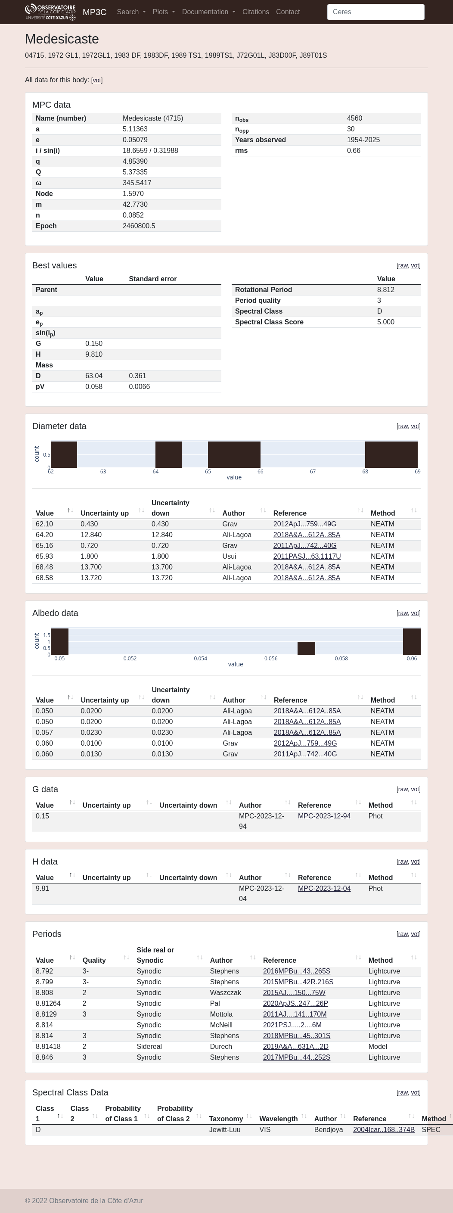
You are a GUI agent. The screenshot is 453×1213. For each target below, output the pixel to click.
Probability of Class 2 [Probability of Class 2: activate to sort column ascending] (175, 1114)
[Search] (376, 12)
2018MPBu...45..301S (297, 1035)
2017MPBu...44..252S (297, 1057)
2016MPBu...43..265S (297, 971)
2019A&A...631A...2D (296, 1046)
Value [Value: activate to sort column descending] (45, 513)
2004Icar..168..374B (384, 1129)
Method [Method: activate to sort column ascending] (383, 513)
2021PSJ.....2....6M (292, 1025)
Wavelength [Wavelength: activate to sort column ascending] (279, 1119)
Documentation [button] (206, 12)
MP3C (95, 12)
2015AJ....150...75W (294, 992)
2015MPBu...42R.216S (298, 982)
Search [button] (129, 12)
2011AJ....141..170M (295, 1014)
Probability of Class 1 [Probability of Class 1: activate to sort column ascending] (123, 1114)
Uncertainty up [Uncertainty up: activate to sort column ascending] (105, 513)
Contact (288, 12)
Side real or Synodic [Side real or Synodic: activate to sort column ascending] (155, 955)
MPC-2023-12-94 (324, 816)
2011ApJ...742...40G (305, 545)
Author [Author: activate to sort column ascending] (234, 513)
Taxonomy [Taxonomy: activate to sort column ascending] (226, 1119)
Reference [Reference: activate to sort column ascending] (290, 513)
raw (403, 265)
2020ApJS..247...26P (295, 1003)
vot (97, 80)
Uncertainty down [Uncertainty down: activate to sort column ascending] (170, 508)
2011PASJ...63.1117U (307, 556)
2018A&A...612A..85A (307, 534)
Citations (255, 12)
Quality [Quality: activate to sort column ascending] (94, 960)
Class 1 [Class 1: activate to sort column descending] (45, 1114)
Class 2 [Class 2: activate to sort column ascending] (80, 1114)
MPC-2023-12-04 (324, 888)
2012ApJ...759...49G (305, 524)
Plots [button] (161, 12)
